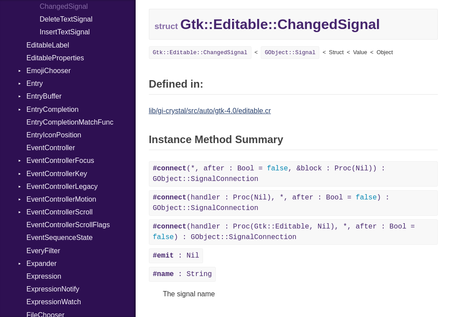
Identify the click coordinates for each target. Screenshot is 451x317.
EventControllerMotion (61, 199)
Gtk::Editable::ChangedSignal (200, 52)
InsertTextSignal (65, 32)
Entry (34, 83)
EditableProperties (55, 58)
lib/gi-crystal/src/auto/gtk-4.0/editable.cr (210, 110)
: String (182, 274)
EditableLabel (47, 45)
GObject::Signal (290, 52)
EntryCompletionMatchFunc (69, 122)
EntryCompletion (52, 109)
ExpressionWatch (53, 302)
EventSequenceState (59, 237)
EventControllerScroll (59, 212)
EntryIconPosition (53, 135)
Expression (43, 276)
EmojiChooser (48, 70)
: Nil (176, 256)
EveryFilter (43, 250)
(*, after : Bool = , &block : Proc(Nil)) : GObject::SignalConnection (269, 174)
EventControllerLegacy (62, 186)
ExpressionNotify (52, 289)
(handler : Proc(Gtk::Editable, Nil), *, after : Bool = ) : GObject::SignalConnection (284, 232)
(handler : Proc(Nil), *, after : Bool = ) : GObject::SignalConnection (271, 203)
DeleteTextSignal (66, 19)
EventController (50, 147)
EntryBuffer (44, 96)
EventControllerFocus (60, 160)
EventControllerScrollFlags (68, 225)
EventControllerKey (56, 173)
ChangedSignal (64, 6)
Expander (41, 263)
